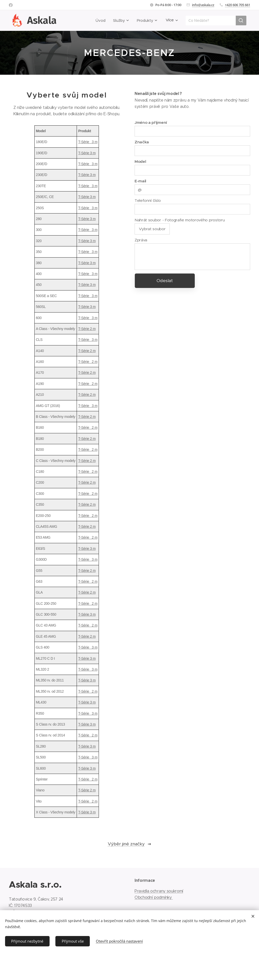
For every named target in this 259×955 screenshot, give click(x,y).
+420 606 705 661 (237, 5)
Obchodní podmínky (154, 897)
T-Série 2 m (87, 329)
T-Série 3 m (87, 142)
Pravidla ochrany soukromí (159, 891)
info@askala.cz (203, 5)
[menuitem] (97, 20)
